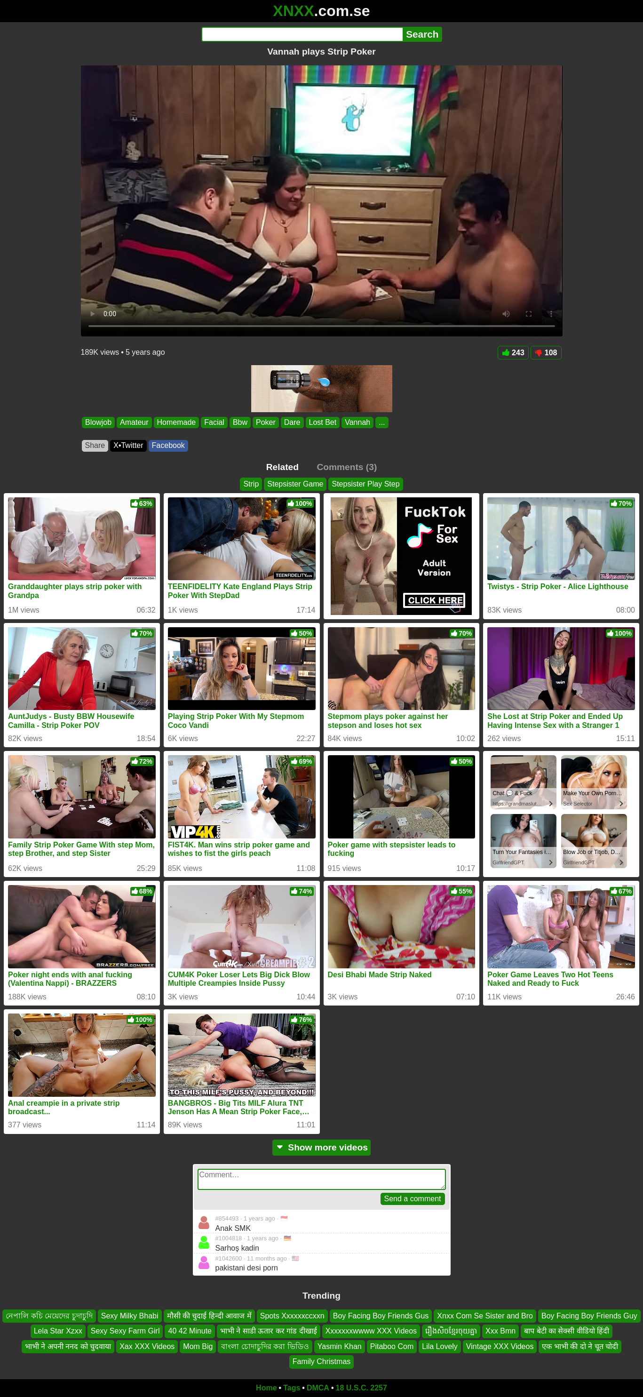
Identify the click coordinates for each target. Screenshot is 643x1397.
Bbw (239, 422)
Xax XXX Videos (147, 1346)
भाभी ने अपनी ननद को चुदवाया (68, 1346)
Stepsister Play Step (365, 484)
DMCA (318, 1388)
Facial (214, 422)
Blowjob (98, 422)
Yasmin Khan (340, 1346)
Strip (251, 484)
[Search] (302, 34)
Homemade (176, 422)
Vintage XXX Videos (500, 1346)
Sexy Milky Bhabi (130, 1316)
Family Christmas (322, 1361)
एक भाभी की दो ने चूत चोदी (580, 1346)
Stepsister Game (295, 484)
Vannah (357, 422)
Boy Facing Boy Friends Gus (381, 1316)
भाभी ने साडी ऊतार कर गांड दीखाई (268, 1331)
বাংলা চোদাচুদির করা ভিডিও (265, 1346)
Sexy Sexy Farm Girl (125, 1331)
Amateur (134, 422)
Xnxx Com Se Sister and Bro (485, 1316)
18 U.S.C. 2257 (361, 1388)
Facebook (168, 445)
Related (282, 467)
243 (513, 353)
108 (546, 353)
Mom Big (198, 1346)
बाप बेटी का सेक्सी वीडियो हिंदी (566, 1331)
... (382, 422)
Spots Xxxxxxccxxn (292, 1316)
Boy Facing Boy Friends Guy (589, 1316)
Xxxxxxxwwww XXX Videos (371, 1331)
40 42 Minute (190, 1331)
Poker (266, 422)
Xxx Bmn (500, 1331)
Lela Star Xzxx (58, 1331)
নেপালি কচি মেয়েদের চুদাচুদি (49, 1316)
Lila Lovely (440, 1346)
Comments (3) (347, 467)
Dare (292, 422)
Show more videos (321, 1147)
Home (266, 1388)
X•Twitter (128, 445)
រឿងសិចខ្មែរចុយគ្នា (451, 1331)
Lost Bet (322, 422)
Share (95, 445)
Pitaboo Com (392, 1346)
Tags (291, 1388)
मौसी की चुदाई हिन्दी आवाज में (209, 1316)
